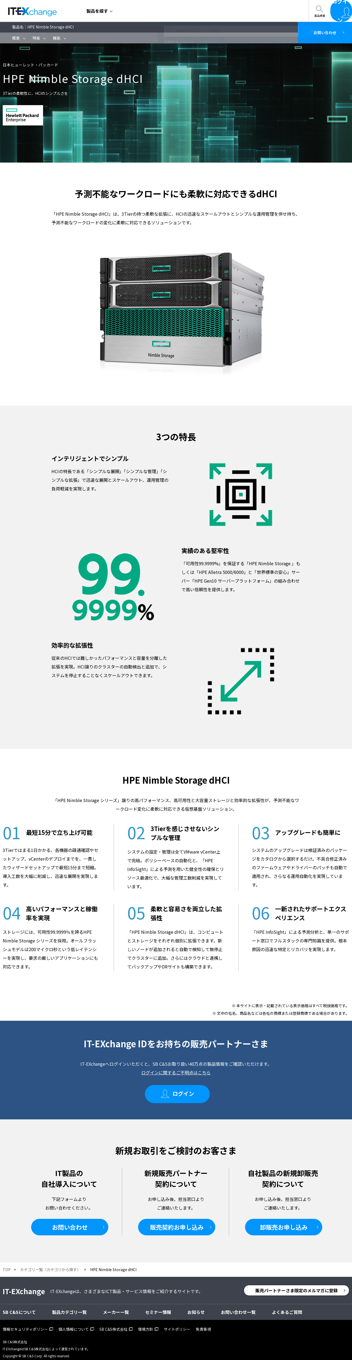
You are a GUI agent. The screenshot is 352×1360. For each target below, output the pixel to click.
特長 (36, 38)
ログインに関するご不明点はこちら (176, 1072)
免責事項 (203, 1324)
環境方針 (145, 1324)
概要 (16, 38)
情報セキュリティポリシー (25, 1324)
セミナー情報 (137, 11)
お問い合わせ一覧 (225, 11)
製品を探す (97, 11)
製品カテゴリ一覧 (69, 1307)
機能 (56, 38)
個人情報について (73, 1324)
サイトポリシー (177, 1324)
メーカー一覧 (116, 1307)
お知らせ (196, 1307)
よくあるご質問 (287, 1307)
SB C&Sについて (178, 11)
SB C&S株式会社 (113, 1324)
